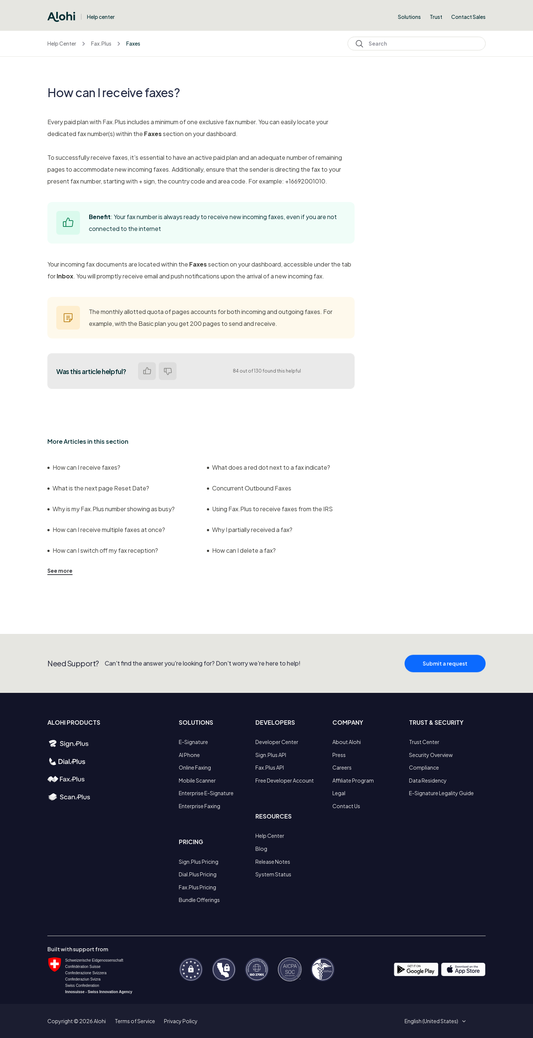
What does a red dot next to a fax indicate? (268, 467)
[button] (434, 1021)
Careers (342, 767)
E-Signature (193, 741)
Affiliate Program (353, 780)
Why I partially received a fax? (249, 529)
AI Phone (189, 754)
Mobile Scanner (197, 780)
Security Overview (431, 754)
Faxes (133, 43)
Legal (338, 793)
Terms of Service (135, 1021)
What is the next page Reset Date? (98, 488)
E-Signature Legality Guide (441, 793)
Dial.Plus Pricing (198, 874)
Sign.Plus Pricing (198, 861)
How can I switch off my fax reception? (102, 550)
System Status (273, 874)
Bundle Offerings (199, 899)
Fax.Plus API (269, 767)
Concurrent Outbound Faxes (249, 488)
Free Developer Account (284, 780)
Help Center (61, 43)
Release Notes (272, 861)
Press (339, 754)
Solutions (409, 16)
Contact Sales (468, 16)
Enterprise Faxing (199, 806)
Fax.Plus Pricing (197, 887)
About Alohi (346, 741)
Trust (436, 16)
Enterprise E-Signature (206, 793)
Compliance (424, 767)
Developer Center (276, 741)
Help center (101, 16)
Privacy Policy (181, 1021)
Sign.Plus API (270, 754)
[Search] (417, 43)
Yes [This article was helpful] (147, 371)
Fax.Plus (101, 43)
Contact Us (346, 806)
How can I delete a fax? (241, 550)
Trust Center (424, 741)
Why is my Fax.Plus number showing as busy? (111, 509)
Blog (261, 848)
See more (60, 570)
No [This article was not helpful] (168, 371)
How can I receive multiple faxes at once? (106, 529)
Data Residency (428, 780)
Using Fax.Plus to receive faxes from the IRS (270, 509)
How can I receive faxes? (83, 467)
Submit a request (445, 667)
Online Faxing (195, 767)
